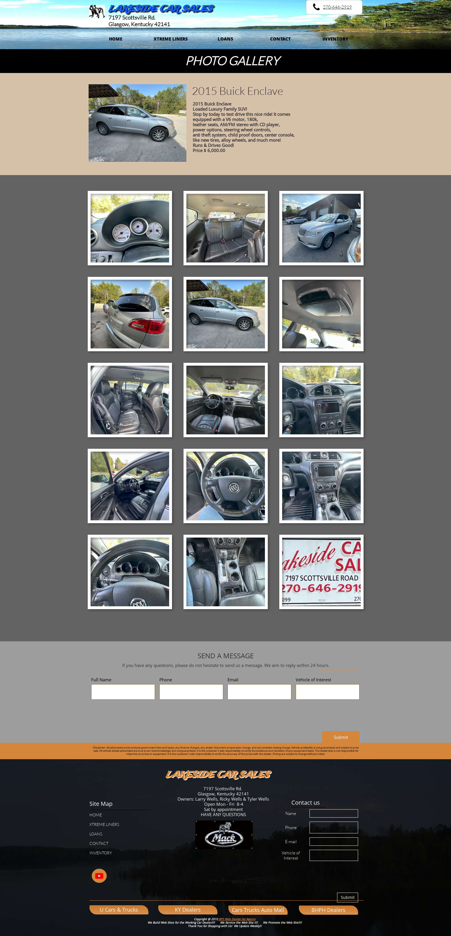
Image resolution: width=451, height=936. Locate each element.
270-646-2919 (337, 7)
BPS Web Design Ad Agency (236, 919)
